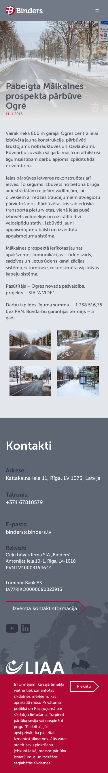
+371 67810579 (24, 502)
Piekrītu (84, 686)
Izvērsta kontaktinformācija (45, 608)
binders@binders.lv (28, 532)
